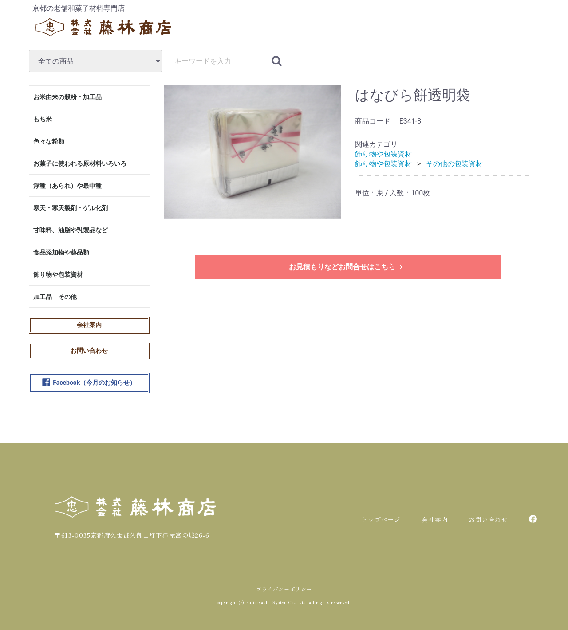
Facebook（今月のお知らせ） (89, 383)
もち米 (42, 119)
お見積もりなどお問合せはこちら (347, 267)
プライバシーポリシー (284, 589)
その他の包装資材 (454, 163)
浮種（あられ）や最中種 (67, 185)
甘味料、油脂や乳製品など (70, 230)
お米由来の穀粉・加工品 (67, 96)
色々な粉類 (48, 141)
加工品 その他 (55, 296)
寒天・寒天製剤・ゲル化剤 (70, 207)
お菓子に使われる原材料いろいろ (79, 163)
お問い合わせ (89, 350)
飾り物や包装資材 (58, 274)
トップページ (380, 519)
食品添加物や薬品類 (61, 252)
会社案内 (89, 324)
